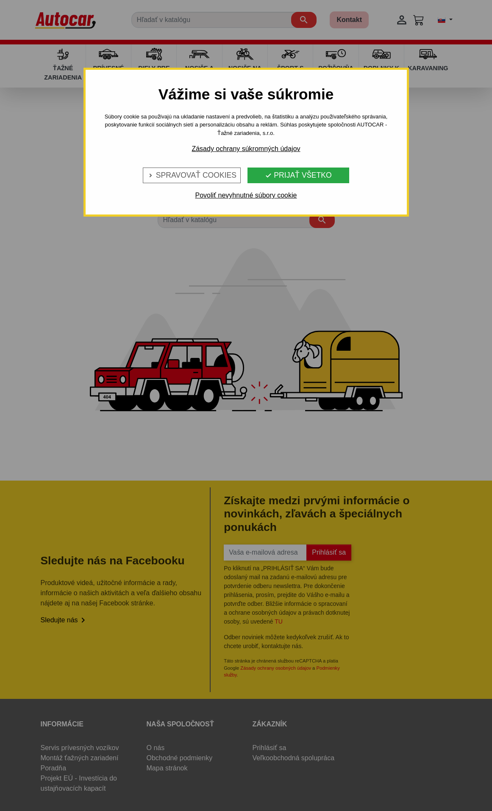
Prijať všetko (298, 175)
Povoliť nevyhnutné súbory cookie (246, 195)
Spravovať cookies (191, 175)
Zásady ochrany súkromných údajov (246, 148)
